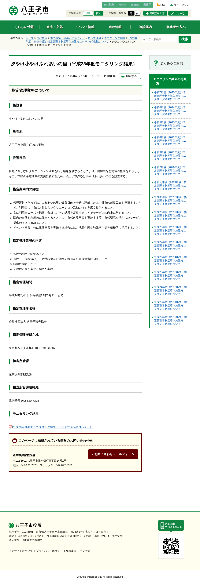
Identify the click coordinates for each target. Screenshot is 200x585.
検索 (186, 38)
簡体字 (131, 5)
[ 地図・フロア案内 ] (95, 531)
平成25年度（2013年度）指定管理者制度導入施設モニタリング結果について (170, 275)
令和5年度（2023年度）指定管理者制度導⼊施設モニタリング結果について (170, 126)
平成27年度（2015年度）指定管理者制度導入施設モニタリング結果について (170, 245)
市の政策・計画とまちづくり (67, 38)
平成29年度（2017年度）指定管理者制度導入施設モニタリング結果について (170, 215)
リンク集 (85, 550)
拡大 (98, 13)
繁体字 (146, 4)
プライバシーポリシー (49, 550)
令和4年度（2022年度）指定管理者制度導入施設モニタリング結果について (170, 141)
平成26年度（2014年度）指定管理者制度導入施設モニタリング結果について (170, 260)
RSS (163, 4)
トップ (30, 38)
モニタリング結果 (114, 38)
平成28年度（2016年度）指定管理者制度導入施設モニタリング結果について (170, 230)
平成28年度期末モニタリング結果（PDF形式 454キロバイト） (51, 427)
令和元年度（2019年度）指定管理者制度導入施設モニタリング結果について (170, 186)
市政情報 (42, 38)
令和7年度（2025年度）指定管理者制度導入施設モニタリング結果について (170, 96)
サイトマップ (181, 4)
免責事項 (71, 550)
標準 (88, 13)
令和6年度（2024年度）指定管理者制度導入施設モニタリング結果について (170, 111)
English (101, 4)
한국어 (116, 4)
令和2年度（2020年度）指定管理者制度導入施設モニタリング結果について (170, 171)
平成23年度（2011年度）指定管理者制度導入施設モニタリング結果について (170, 305)
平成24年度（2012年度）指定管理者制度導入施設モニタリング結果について (170, 290)
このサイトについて (21, 550)
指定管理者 (94, 38)
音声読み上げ (157, 13)
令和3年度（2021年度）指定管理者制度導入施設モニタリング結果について (170, 156)
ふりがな (180, 13)
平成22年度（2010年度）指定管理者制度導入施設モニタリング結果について (170, 320)
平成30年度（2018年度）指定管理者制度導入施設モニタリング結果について (170, 200)
